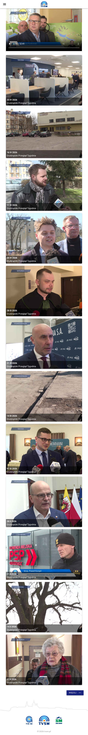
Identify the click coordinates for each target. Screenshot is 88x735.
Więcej (75, 692)
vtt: (44, 29)
